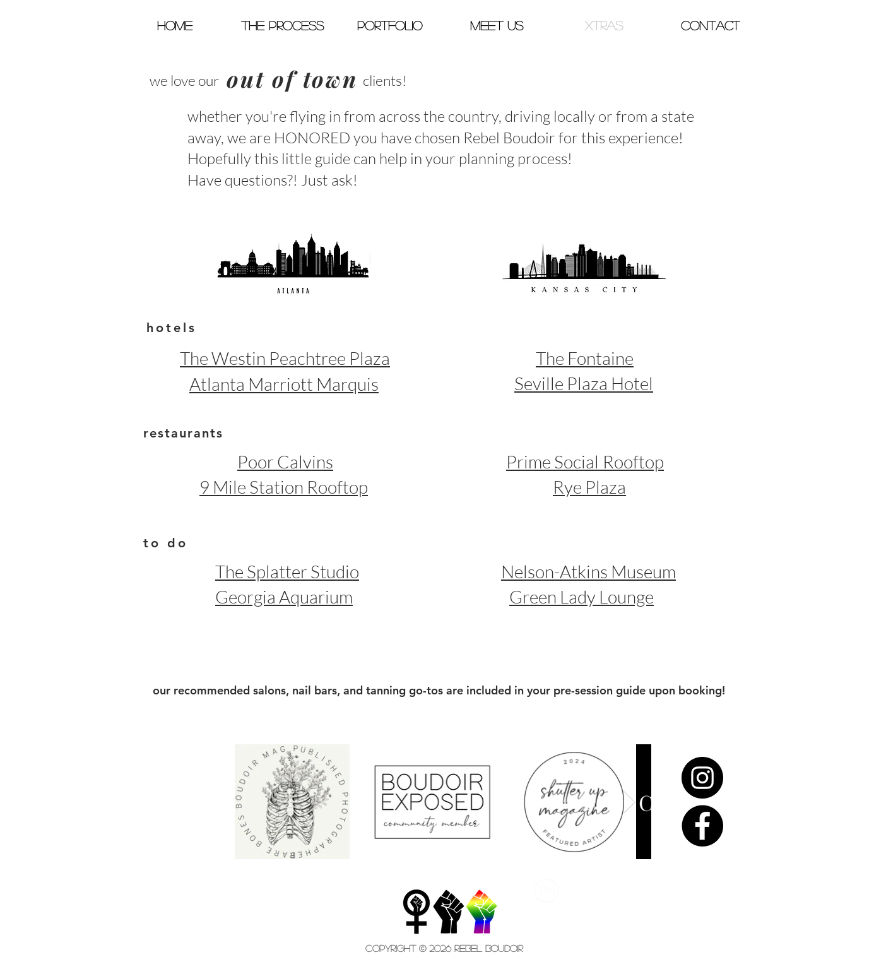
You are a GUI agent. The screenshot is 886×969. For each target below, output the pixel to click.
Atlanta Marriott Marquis (284, 384)
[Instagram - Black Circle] (702, 778)
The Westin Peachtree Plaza (285, 358)
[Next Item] (629, 802)
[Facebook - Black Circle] (702, 826)
